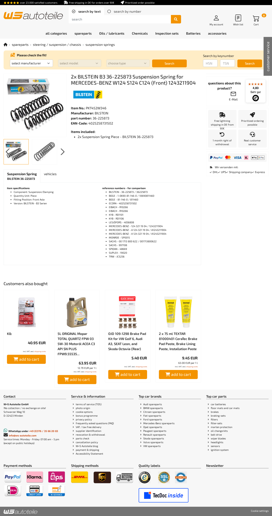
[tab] (86, 11)
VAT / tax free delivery (88, 426)
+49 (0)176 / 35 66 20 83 (43, 430)
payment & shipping (87, 449)
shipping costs (40, 351)
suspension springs (100, 44)
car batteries (218, 404)
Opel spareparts (152, 426)
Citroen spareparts (154, 411)
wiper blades (218, 438)
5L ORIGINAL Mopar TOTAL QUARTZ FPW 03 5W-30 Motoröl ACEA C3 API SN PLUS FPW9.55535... (76, 344)
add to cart (26, 359)
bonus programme (86, 415)
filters (214, 419)
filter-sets (216, 423)
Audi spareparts (152, 404)
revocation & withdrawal (90, 434)
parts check (82, 438)
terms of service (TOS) (88, 404)
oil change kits (219, 430)
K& (9, 334)
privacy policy (84, 419)
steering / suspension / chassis (57, 44)
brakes (215, 411)
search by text (89, 11)
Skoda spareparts (153, 438)
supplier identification (88, 430)
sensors (215, 445)
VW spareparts (152, 445)
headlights (217, 442)
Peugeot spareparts (154, 430)
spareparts (20, 44)
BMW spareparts (153, 407)
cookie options (84, 411)
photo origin (83, 407)
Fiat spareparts (152, 415)
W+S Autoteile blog (87, 445)
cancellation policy (87, 442)
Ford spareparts (152, 419)
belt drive (216, 434)
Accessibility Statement (89, 453)
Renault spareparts (154, 434)
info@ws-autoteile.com (23, 435)
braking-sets (218, 415)
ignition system (220, 449)
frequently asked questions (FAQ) (95, 423)
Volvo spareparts (153, 442)
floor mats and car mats (225, 407)
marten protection (221, 426)
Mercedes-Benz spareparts (159, 423)
